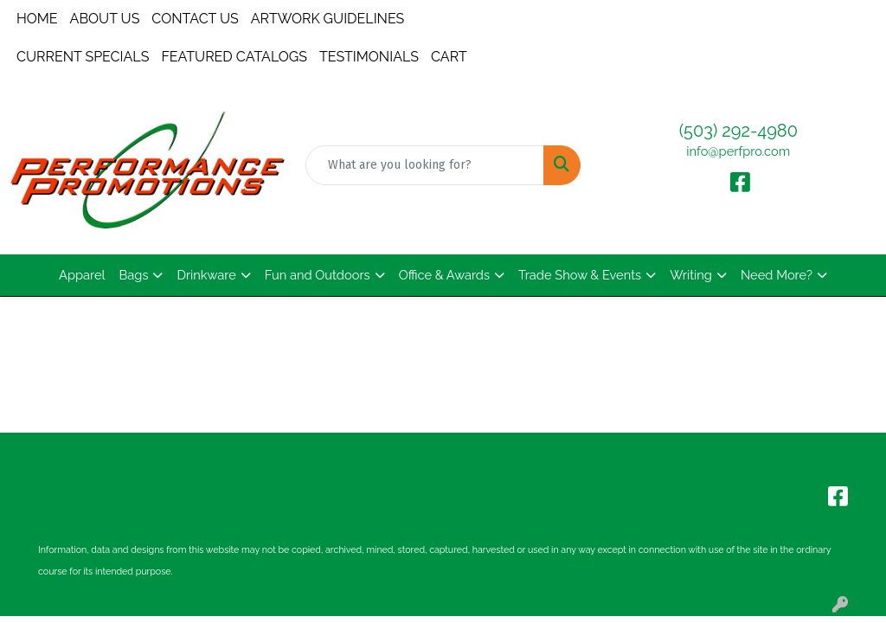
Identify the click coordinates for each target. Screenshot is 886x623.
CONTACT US (194, 18)
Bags (134, 274)
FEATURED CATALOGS (234, 56)
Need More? (776, 274)
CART (449, 56)
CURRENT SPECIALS (82, 56)
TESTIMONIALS (369, 56)
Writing (691, 274)
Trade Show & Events (579, 274)
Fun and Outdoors (317, 274)
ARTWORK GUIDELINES (328, 18)
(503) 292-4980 (738, 130)
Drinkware (206, 274)
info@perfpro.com (738, 151)
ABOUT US (105, 18)
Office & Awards (444, 274)
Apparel (82, 274)
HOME (37, 18)
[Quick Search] (424, 165)
